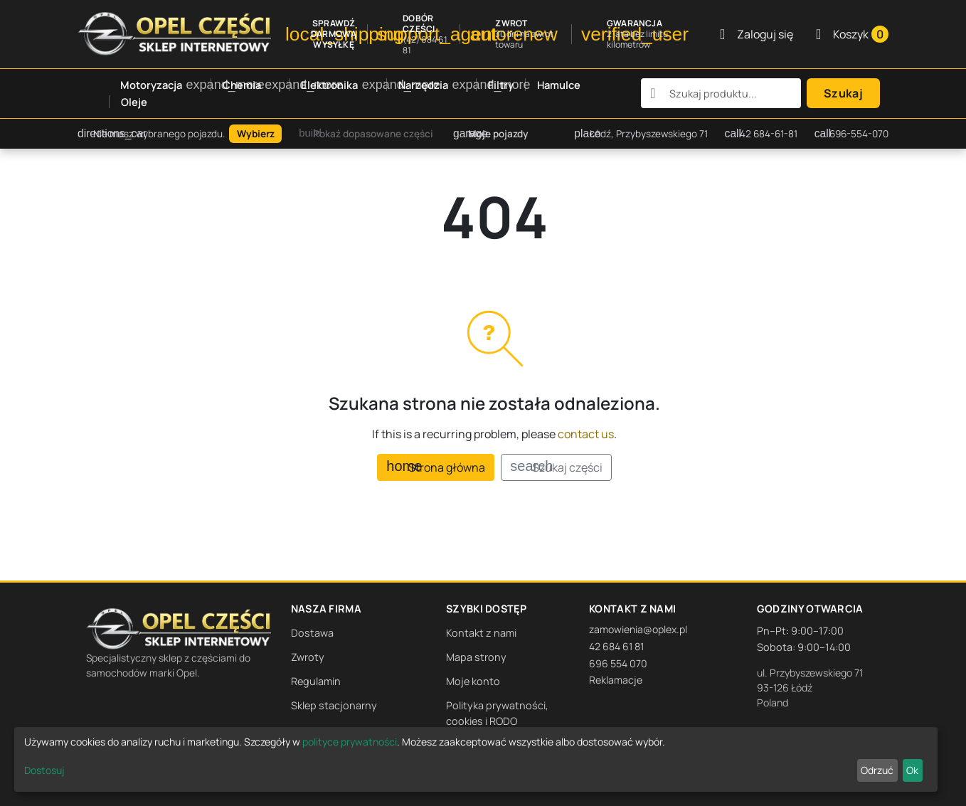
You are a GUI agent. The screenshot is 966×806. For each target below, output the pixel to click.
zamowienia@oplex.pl (638, 629)
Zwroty (307, 657)
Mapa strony (476, 657)
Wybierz (256, 133)
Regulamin (316, 681)
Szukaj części (556, 467)
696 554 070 (618, 663)
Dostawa (312, 633)
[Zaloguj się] (756, 34)
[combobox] (721, 93)
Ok (912, 770)
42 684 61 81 (616, 646)
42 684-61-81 (761, 133)
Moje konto (473, 681)
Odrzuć (877, 770)
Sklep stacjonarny (334, 705)
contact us (586, 434)
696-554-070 (851, 133)
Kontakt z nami (481, 633)
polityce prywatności (349, 741)
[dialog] (476, 759)
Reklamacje (615, 679)
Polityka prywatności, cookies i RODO (497, 713)
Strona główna (435, 467)
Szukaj (843, 93)
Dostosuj (44, 770)
